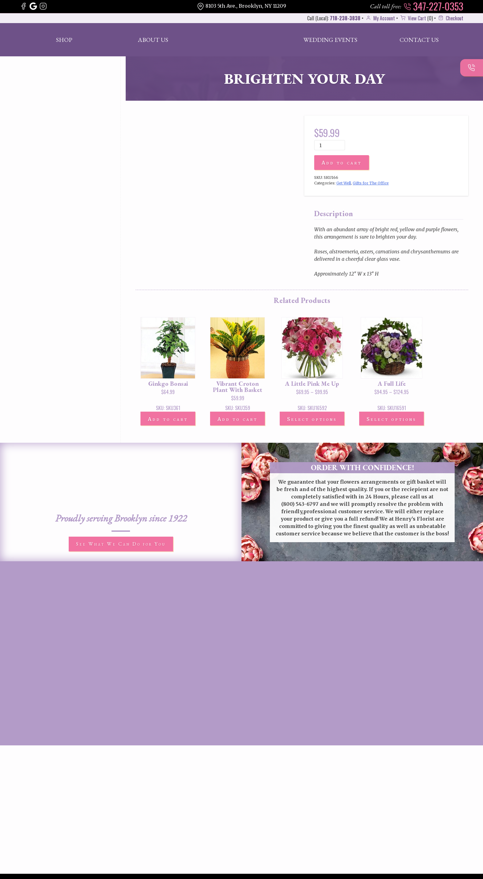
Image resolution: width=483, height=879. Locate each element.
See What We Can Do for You (121, 544)
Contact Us (419, 40)
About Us (153, 40)
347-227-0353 (433, 6)
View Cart (412, 18)
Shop (64, 40)
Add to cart (342, 162)
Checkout (450, 18)
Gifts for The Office (371, 183)
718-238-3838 (345, 18)
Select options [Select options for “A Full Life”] (391, 419)
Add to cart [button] (168, 419)
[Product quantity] (329, 145)
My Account (380, 18)
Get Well (343, 183)
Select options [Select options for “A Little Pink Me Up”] (312, 419)
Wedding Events (330, 40)
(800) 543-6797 (300, 504)
